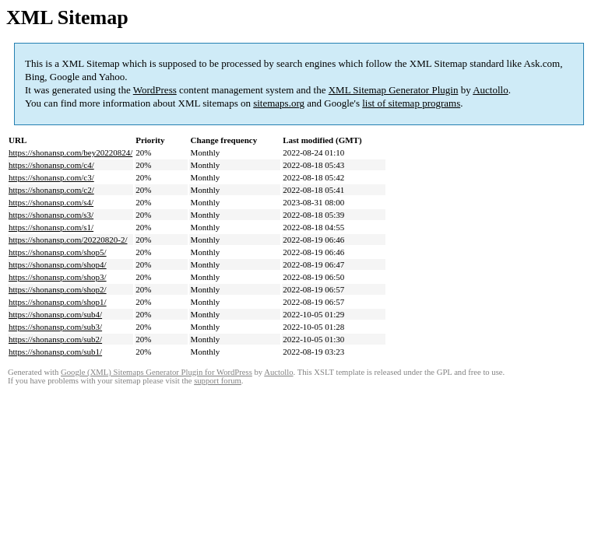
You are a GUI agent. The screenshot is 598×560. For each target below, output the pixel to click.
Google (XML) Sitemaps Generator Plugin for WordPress (156, 372)
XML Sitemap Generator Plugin (394, 90)
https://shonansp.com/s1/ (51, 227)
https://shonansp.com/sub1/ (55, 351)
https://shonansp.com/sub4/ (55, 314)
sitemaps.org (278, 103)
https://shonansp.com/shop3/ (58, 277)
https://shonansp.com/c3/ (51, 177)
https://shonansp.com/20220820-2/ (68, 239)
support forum (217, 380)
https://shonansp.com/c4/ (51, 165)
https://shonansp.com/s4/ (51, 202)
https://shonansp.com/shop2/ (58, 289)
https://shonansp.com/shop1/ (58, 301)
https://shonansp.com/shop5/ (58, 252)
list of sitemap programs (411, 103)
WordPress (155, 90)
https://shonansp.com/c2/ (51, 189)
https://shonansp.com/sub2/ (55, 339)
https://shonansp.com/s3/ (51, 214)
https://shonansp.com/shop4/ (58, 264)
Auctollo (490, 90)
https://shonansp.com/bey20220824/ (70, 152)
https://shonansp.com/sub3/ (55, 326)
